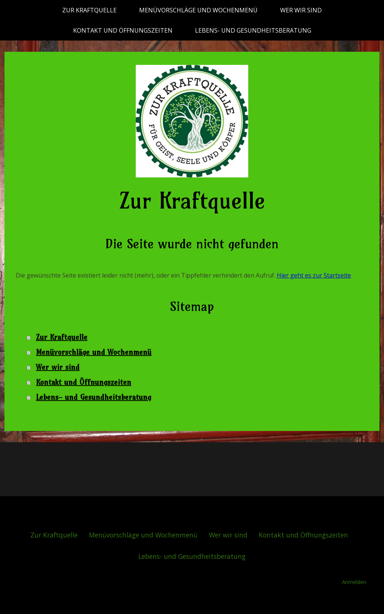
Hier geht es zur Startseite (314, 275)
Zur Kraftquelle (89, 10)
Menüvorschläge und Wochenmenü (198, 10)
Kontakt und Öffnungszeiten (122, 30)
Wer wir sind (301, 10)
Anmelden (354, 581)
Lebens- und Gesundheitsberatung (253, 30)
